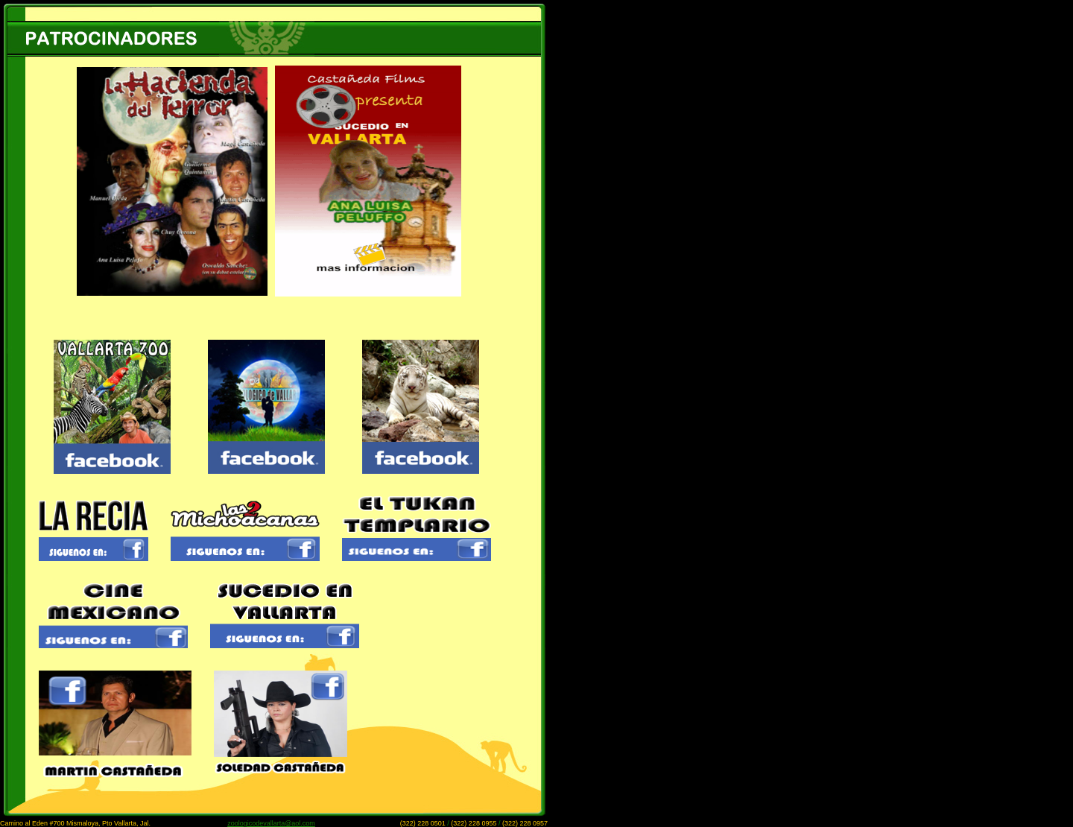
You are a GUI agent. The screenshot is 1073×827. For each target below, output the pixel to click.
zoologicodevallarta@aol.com (271, 823)
